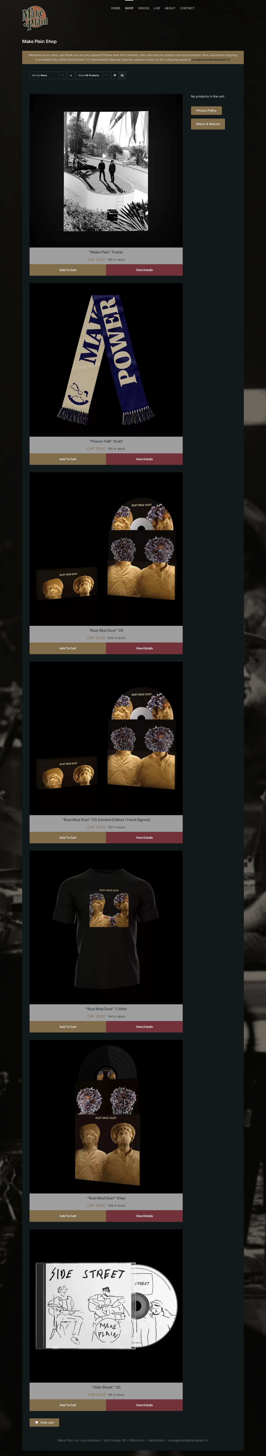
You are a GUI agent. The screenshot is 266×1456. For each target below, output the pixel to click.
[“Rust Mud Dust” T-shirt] (106, 853)
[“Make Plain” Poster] (106, 96)
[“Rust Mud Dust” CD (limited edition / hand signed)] (106, 664)
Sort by (39, 75)
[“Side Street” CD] (106, 1231)
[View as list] (122, 75)
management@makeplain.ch (210, 59)
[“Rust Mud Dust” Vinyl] (106, 1042)
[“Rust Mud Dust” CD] (106, 475)
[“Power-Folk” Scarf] (106, 285)
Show (89, 75)
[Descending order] (71, 75)
